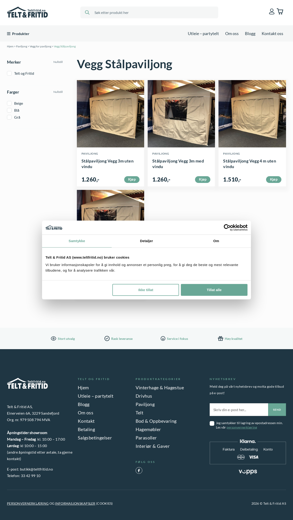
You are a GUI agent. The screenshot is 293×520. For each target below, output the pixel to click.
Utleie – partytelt (203, 33)
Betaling (86, 429)
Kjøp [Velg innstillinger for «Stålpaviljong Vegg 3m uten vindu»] (132, 179)
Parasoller (146, 437)
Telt (139, 412)
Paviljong (21, 46)
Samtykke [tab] (77, 241)
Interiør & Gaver (153, 446)
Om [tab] (216, 241)
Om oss (232, 33)
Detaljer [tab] (146, 241)
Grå (17, 117)
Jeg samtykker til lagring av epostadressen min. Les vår (249, 425)
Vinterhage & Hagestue (160, 387)
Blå (16, 110)
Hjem (10, 46)
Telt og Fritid (24, 73)
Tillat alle (214, 290)
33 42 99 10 (31, 475)
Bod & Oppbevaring (156, 421)
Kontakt (86, 421)
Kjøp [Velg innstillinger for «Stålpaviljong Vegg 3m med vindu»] (202, 179)
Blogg (250, 33)
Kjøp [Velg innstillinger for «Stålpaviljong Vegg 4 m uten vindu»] (273, 179)
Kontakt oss (272, 33)
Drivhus (144, 396)
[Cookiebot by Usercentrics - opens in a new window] (227, 227)
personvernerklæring (242, 427)
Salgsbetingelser (95, 437)
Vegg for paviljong (40, 46)
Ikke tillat (145, 290)
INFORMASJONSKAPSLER (75, 503)
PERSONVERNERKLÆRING (28, 503)
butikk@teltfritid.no (36, 469)
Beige (18, 103)
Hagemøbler (148, 429)
